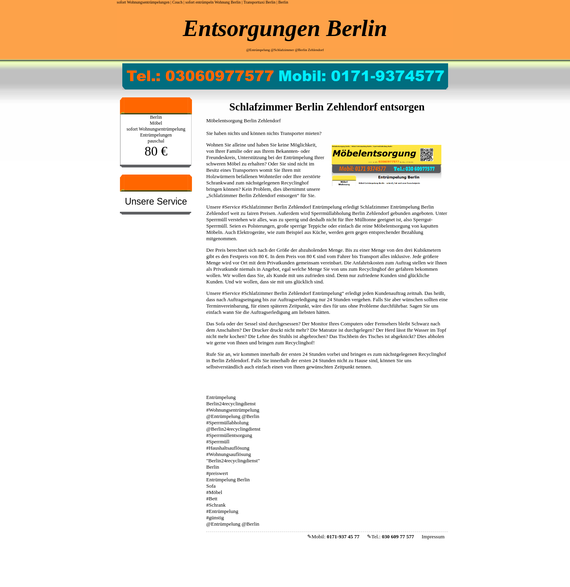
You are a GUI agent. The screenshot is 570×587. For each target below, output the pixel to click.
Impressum (433, 537)
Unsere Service (156, 201)
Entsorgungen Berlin (285, 28)
